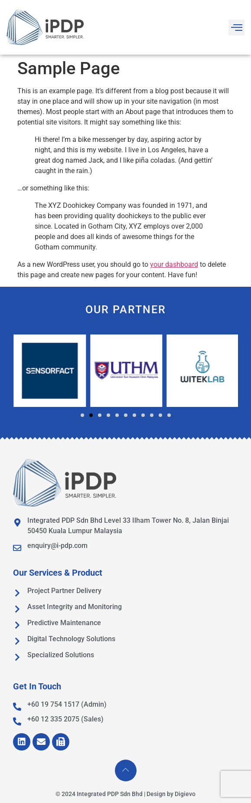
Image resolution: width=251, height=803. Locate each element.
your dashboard (174, 264)
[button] (82, 415)
